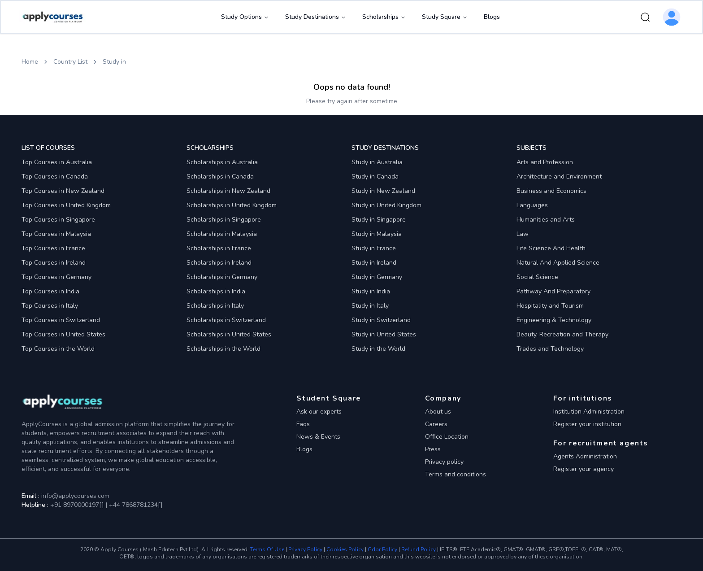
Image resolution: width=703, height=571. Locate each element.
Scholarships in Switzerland (226, 320)
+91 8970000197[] (77, 505)
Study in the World (378, 348)
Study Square (445, 17)
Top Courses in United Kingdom (66, 205)
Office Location (447, 436)
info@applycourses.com (75, 496)
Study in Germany (377, 277)
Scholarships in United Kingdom (232, 205)
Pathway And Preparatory (553, 291)
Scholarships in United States (229, 334)
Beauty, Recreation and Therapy (562, 334)
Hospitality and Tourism (550, 305)
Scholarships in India (216, 291)
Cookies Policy (345, 549)
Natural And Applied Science (557, 262)
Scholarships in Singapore (224, 219)
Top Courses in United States (63, 334)
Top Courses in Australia (57, 162)
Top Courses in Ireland (54, 262)
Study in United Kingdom (386, 205)
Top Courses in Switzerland (61, 320)
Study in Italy (370, 305)
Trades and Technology (550, 348)
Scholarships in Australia (222, 162)
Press (433, 449)
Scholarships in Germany (222, 277)
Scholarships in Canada (220, 176)
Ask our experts (319, 411)
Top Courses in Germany (56, 277)
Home (30, 61)
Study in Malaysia (377, 234)
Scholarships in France (219, 248)
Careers (436, 424)
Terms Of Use (267, 549)
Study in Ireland (374, 262)
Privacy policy (444, 462)
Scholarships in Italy (215, 305)
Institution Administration (589, 411)
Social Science (537, 277)
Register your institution (587, 424)
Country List (70, 61)
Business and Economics (551, 191)
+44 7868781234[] (135, 505)
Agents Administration (585, 456)
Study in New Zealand (383, 191)
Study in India (371, 291)
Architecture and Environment (559, 176)
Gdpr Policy (382, 549)
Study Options (245, 17)
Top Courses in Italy (50, 305)
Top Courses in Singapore (58, 219)
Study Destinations (315, 17)
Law (522, 234)
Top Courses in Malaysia (56, 234)
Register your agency (583, 469)
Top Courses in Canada (55, 176)
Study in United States (384, 334)
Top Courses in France (53, 248)
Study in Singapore (379, 219)
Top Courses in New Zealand (63, 191)
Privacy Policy (305, 549)
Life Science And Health (551, 248)
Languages (532, 205)
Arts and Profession (544, 162)
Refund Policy (418, 549)
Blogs (492, 17)
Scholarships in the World (223, 348)
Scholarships (384, 17)
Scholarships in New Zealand (228, 191)
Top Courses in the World (58, 348)
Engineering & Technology (553, 320)
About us (438, 411)
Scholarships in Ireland (219, 262)
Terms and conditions (455, 474)
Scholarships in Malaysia (222, 234)
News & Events (318, 436)
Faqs (303, 424)
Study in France (374, 248)
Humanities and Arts (545, 219)
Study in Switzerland (381, 320)
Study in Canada (375, 176)
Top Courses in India (50, 291)
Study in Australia (377, 162)
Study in (114, 61)
